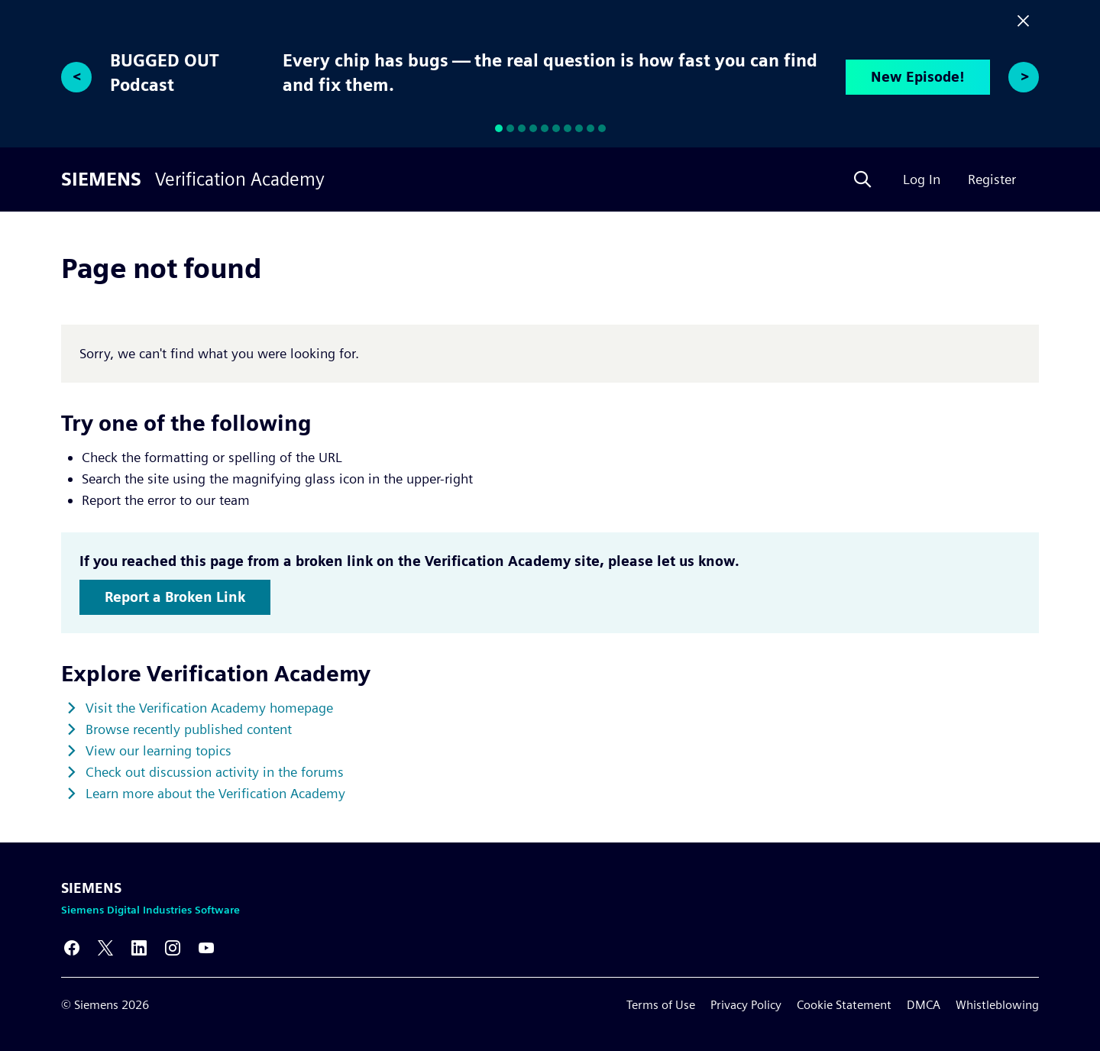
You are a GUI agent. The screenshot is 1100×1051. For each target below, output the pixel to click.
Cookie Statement (844, 1005)
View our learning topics (158, 750)
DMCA (923, 1005)
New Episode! (918, 77)
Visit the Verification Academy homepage (209, 708)
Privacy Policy (745, 1005)
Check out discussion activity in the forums (215, 772)
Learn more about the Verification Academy (215, 793)
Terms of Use (660, 1005)
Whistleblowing (997, 1005)
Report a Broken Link (175, 597)
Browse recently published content (189, 729)
